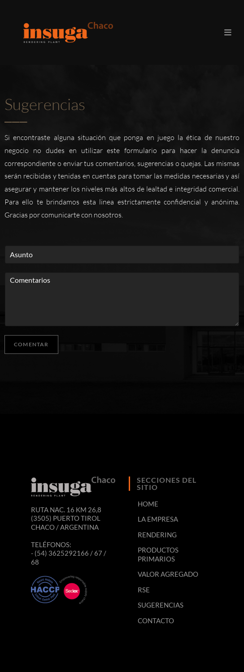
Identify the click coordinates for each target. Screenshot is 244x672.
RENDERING (157, 535)
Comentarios (122, 299)
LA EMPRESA (158, 519)
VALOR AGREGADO (168, 574)
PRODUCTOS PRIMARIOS (158, 554)
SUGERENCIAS (160, 605)
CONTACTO (156, 621)
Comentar (31, 344)
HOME (148, 504)
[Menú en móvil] (227, 32)
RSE (144, 590)
